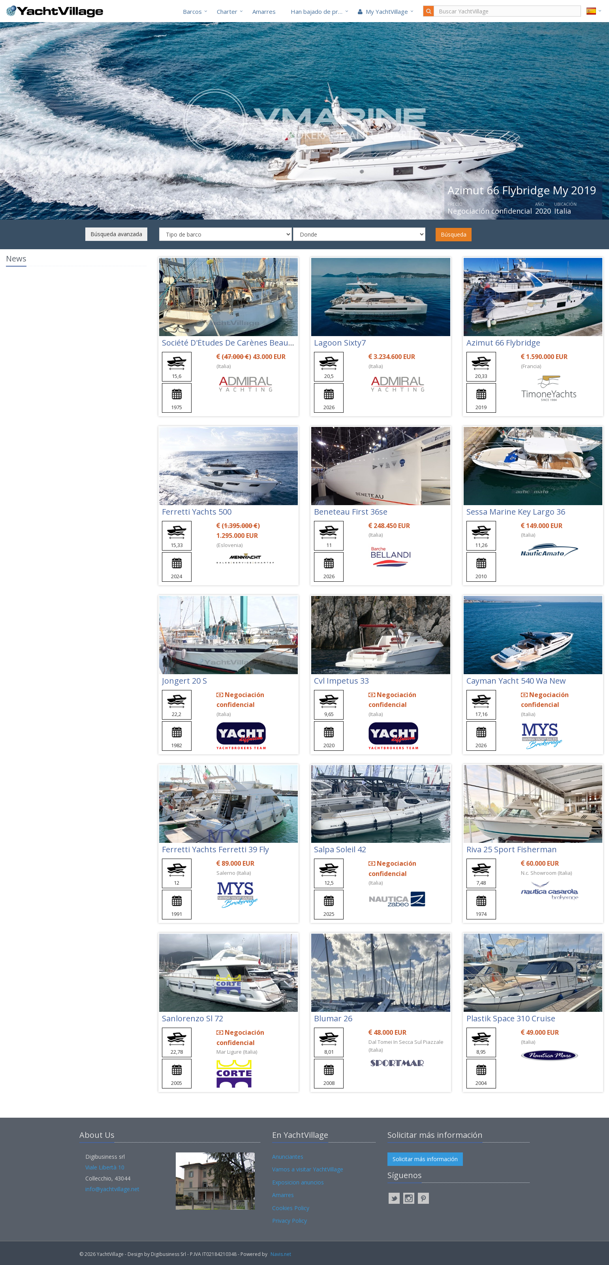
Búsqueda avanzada (116, 234)
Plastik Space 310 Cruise (510, 1018)
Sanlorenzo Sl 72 (192, 1018)
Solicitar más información (425, 1159)
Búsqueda (453, 234)
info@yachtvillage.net (112, 1189)
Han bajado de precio (320, 11)
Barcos (192, 11)
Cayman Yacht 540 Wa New (516, 680)
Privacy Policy (289, 1220)
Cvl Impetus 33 (341, 680)
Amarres (264, 11)
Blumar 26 (333, 1018)
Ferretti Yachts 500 (196, 511)
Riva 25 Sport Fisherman (511, 849)
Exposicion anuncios (298, 1182)
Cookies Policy (290, 1208)
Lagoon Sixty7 (340, 342)
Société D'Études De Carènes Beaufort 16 (238, 342)
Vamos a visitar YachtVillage (307, 1169)
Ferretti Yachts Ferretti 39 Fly (215, 849)
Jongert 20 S (184, 680)
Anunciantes (287, 1156)
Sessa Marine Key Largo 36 (515, 511)
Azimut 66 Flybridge (503, 342)
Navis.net (281, 1254)
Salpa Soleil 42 (340, 849)
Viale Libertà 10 (104, 1167)
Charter (227, 11)
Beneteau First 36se (350, 511)
